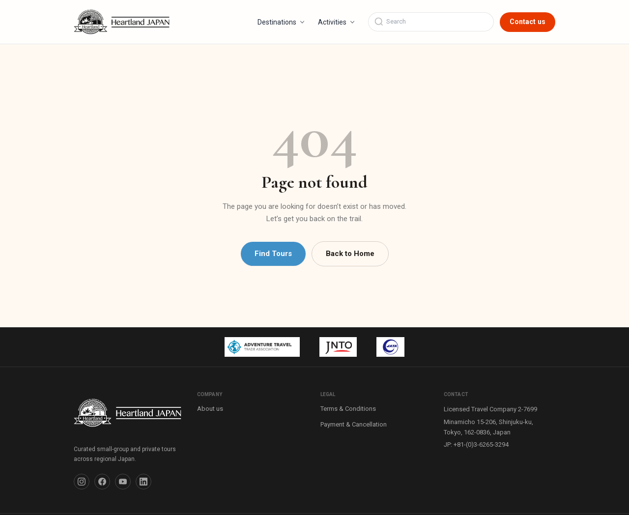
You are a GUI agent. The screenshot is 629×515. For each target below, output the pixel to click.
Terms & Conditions (348, 408)
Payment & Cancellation (353, 424)
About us (210, 408)
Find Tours (273, 253)
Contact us (527, 22)
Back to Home (350, 253)
